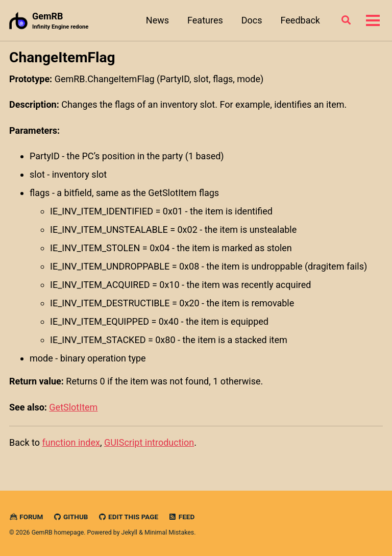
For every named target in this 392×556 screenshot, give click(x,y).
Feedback (300, 20)
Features (205, 20)
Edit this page (128, 517)
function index (71, 442)
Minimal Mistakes (169, 532)
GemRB (60, 21)
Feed (181, 517)
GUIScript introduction (149, 442)
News (157, 20)
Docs (251, 20)
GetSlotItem (73, 407)
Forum (26, 517)
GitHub (70, 517)
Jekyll (129, 532)
